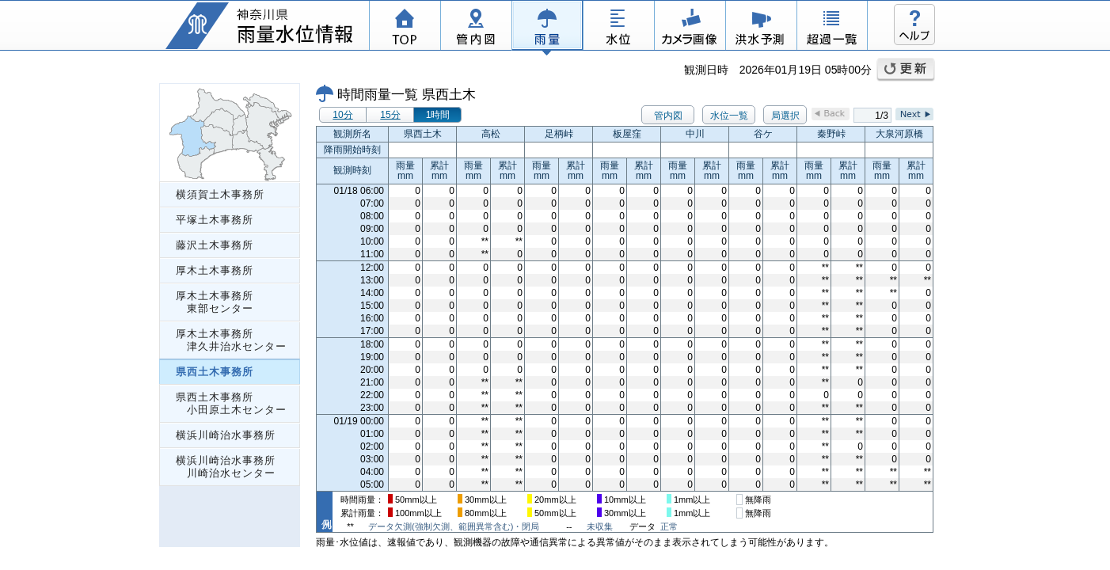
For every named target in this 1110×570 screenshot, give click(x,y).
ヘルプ (914, 24)
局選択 (785, 115)
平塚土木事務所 (214, 220)
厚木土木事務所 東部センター (214, 302)
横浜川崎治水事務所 (226, 435)
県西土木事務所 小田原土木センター (231, 403)
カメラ (689, 27)
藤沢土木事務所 (214, 245)
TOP (404, 27)
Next (914, 114)
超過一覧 (832, 27)
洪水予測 (760, 27)
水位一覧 (729, 115)
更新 (905, 70)
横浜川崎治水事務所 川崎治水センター (226, 466)
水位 (618, 27)
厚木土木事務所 (214, 270)
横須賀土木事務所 (220, 194)
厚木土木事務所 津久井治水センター (231, 340)
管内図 (475, 27)
